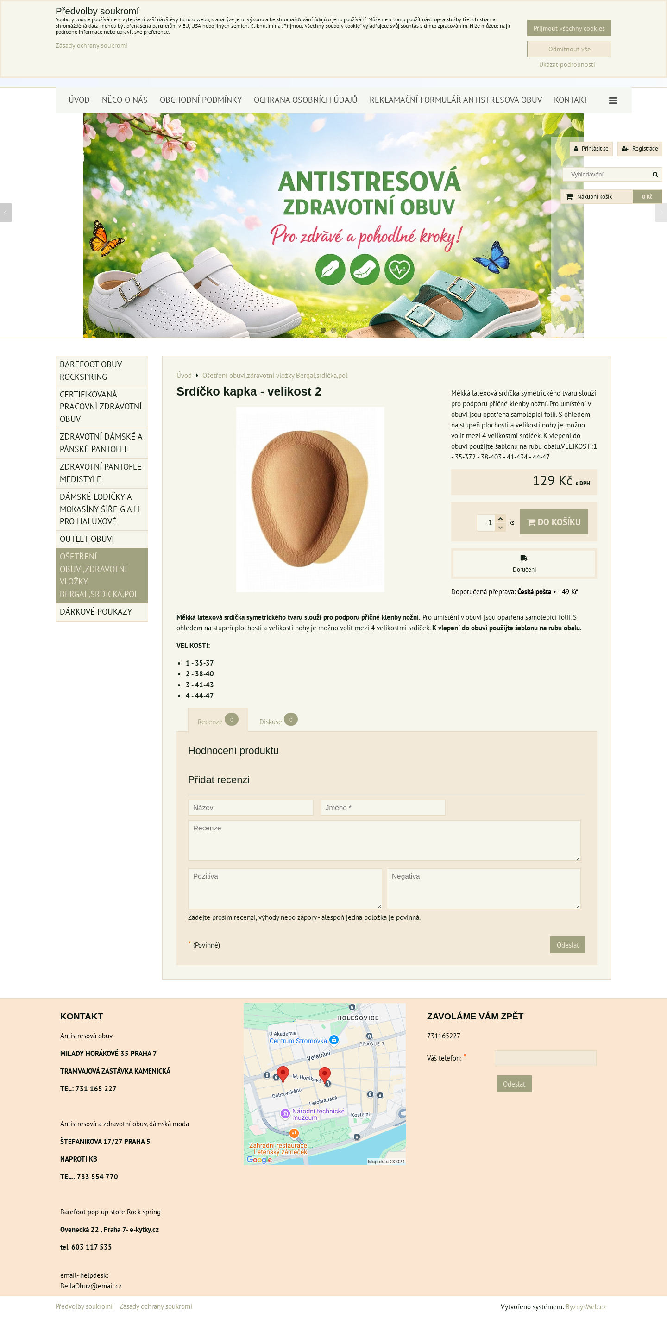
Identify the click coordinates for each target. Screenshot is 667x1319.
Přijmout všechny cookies (569, 28)
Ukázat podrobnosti (567, 64)
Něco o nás (125, 99)
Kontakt (571, 99)
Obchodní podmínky (201, 99)
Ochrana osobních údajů (306, 99)
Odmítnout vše (569, 48)
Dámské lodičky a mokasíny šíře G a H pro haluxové (99, 509)
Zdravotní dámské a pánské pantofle (101, 442)
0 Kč (647, 197)
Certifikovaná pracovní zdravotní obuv (101, 407)
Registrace (640, 148)
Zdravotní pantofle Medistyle (101, 472)
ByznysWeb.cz (586, 1306)
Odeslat (568, 944)
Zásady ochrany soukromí (156, 1306)
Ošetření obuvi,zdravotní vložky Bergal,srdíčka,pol (99, 575)
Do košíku (554, 522)
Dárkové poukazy (96, 611)
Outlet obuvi (87, 539)
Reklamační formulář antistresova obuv (456, 99)
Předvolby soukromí (84, 1306)
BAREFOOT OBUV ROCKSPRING (91, 370)
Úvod (79, 99)
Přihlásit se (591, 148)
